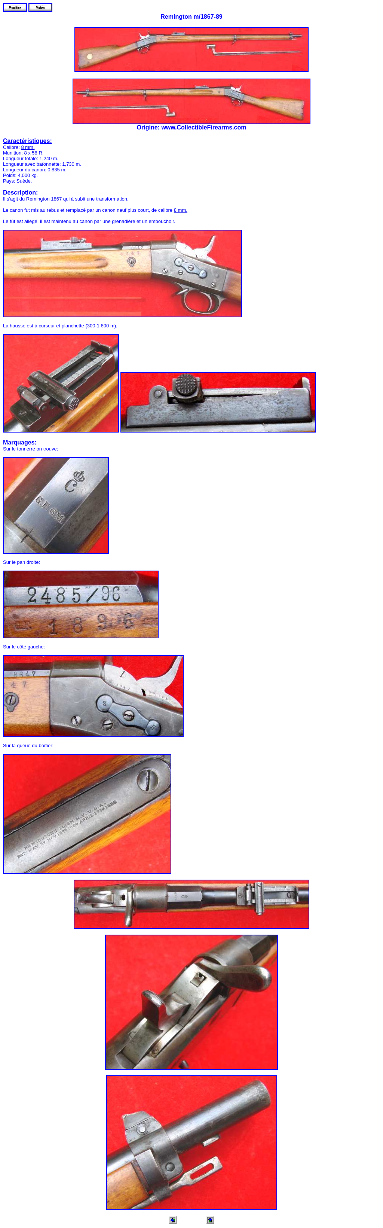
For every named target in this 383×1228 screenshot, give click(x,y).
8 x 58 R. (33, 153)
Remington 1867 (44, 199)
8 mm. (27, 147)
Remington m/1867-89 (191, 16)
